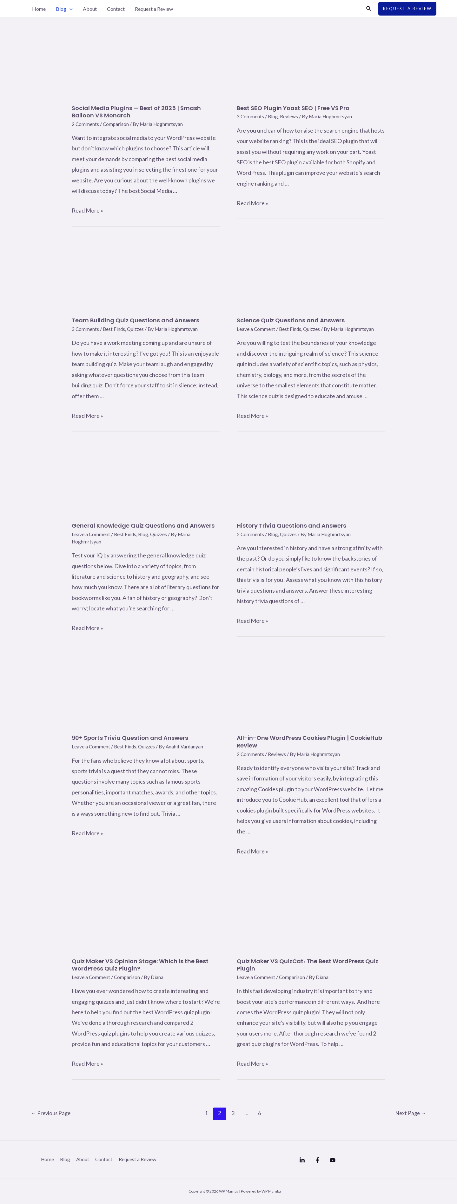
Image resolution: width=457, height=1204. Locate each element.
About (90, 9)
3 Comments (250, 116)
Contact (116, 9)
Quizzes (137, 329)
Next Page (410, 1113)
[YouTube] (345, 1160)
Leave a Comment (256, 329)
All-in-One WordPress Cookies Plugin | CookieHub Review (309, 741)
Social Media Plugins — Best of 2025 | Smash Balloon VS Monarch (136, 111)
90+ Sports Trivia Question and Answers (130, 738)
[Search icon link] (369, 9)
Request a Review (154, 9)
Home (39, 9)
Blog (64, 9)
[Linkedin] (302, 1160)
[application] (69, 9)
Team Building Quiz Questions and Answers (135, 320)
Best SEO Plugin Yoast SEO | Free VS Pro (293, 108)
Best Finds (114, 329)
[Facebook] (324, 1160)
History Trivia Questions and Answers (291, 526)
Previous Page (51, 1113)
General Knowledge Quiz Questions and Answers (143, 526)
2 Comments (85, 124)
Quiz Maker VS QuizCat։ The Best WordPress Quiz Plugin (307, 964)
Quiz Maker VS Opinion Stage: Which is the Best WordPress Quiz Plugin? (140, 964)
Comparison (116, 124)
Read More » (87, 210)
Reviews (290, 116)
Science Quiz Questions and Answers (291, 320)
